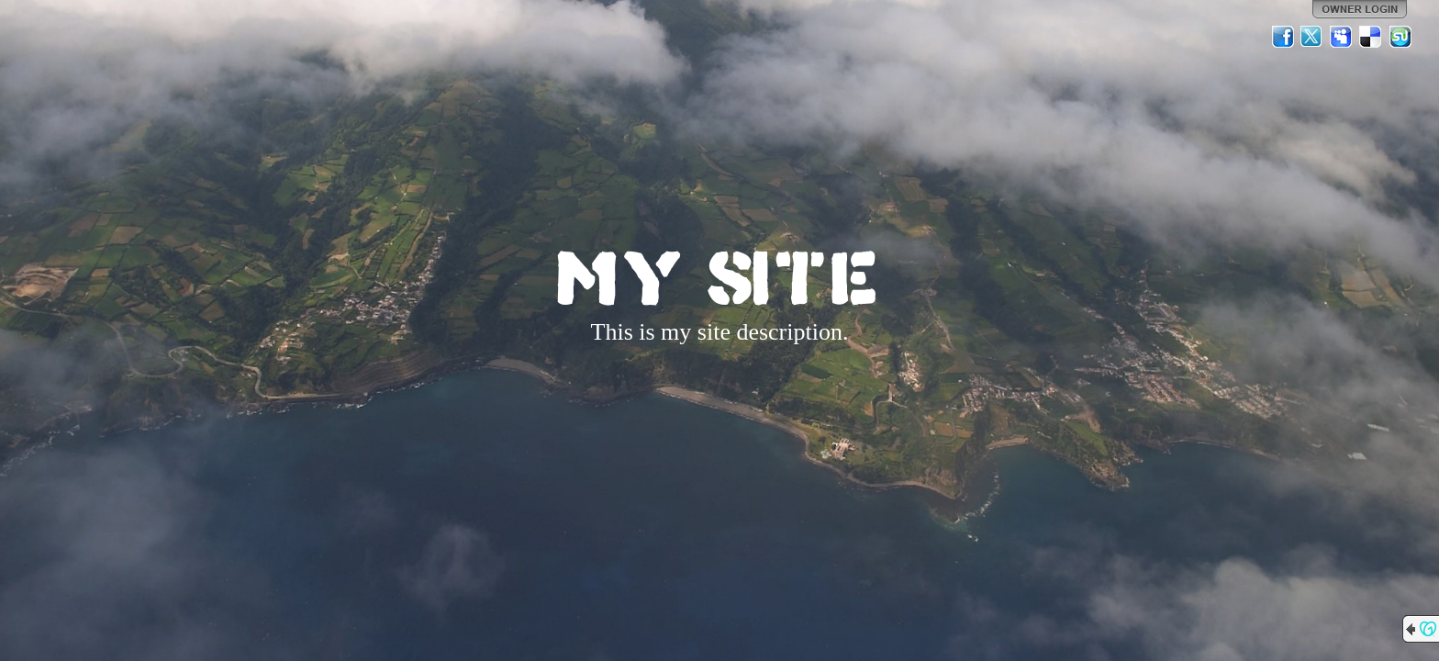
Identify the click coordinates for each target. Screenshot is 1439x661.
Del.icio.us (1371, 37)
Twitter (1312, 37)
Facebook (1283, 37)
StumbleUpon (1400, 37)
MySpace (1342, 37)
